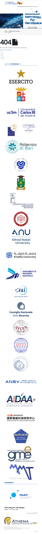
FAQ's (2, 55)
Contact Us (3, 58)
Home (2, 52)
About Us (2, 53)
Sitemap (2, 57)
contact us (13, 529)
